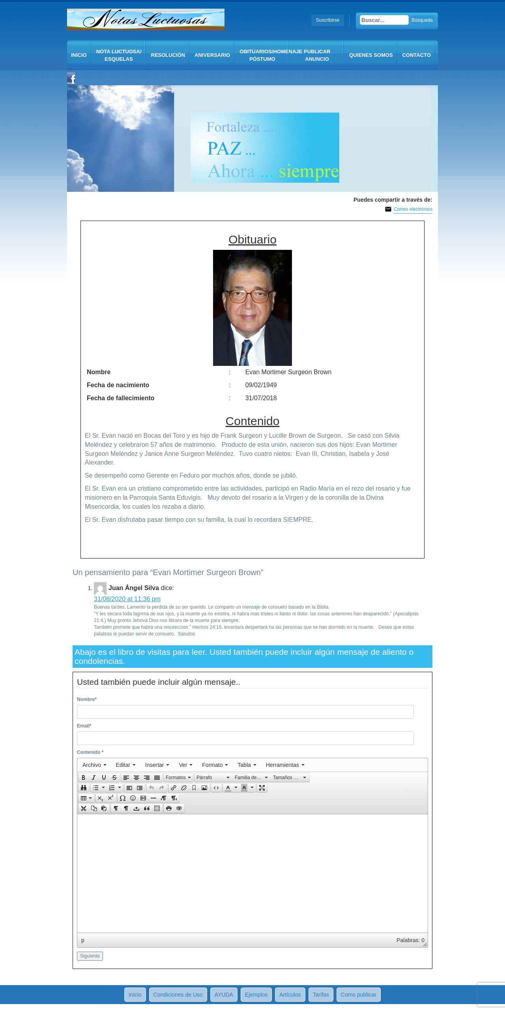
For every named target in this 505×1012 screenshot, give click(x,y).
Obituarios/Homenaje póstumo (264, 55)
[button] (83, 777)
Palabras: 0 (411, 940)
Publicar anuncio (317, 55)
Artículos (290, 994)
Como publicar (358, 994)
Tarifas (321, 994)
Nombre (87, 699)
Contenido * (90, 752)
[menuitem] (94, 765)
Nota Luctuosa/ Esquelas (119, 55)
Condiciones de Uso (178, 994)
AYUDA (224, 994)
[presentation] (94, 764)
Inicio (79, 55)
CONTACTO (416, 55)
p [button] (82, 940)
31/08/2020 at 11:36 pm (127, 599)
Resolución (168, 55)
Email (84, 726)
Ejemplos (256, 994)
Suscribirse (327, 20)
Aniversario (212, 55)
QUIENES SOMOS (371, 55)
